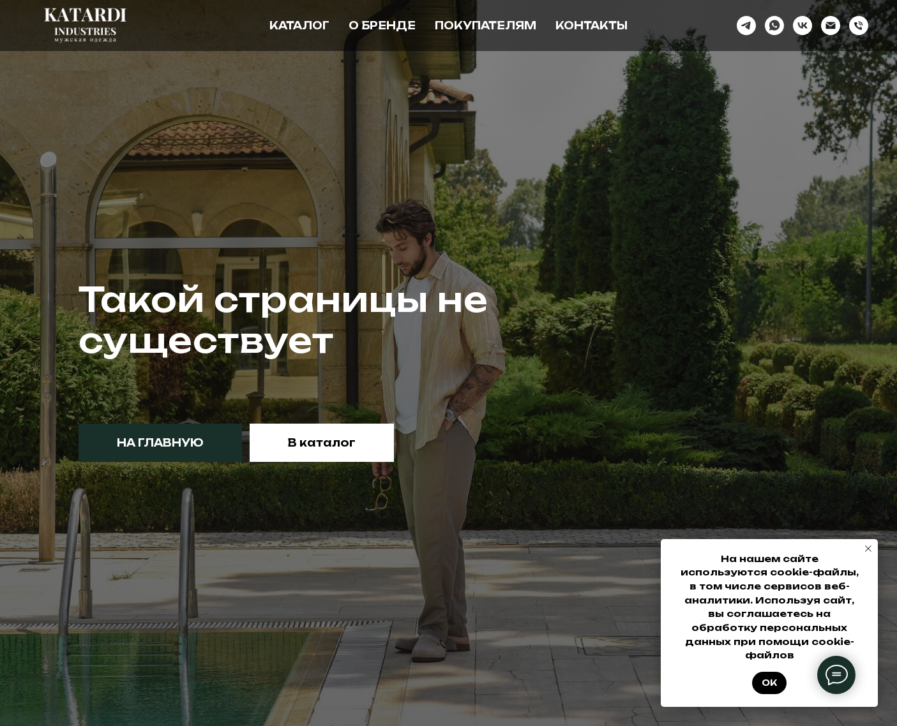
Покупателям (485, 25)
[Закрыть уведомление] (868, 548)
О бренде (382, 25)
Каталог (299, 25)
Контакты (591, 25)
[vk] (802, 25)
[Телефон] (858, 25)
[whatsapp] (774, 25)
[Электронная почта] (830, 25)
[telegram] (746, 25)
